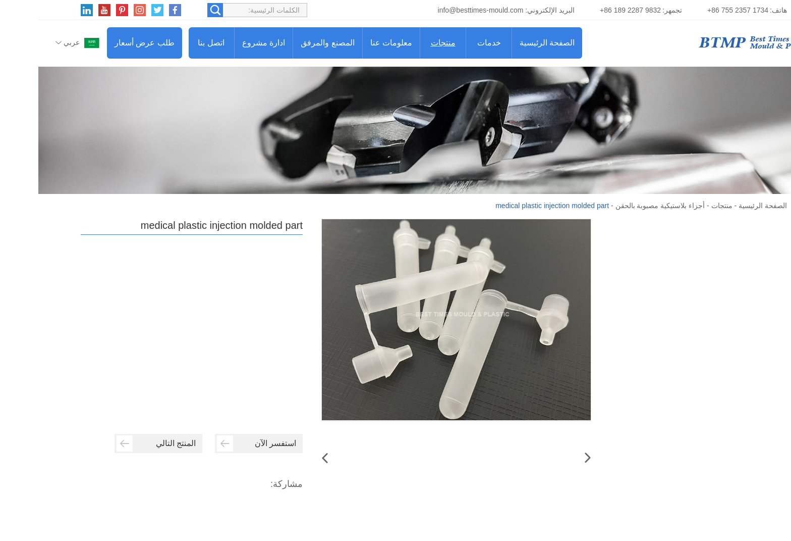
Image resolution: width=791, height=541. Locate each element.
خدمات (451, 42)
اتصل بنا (172, 42)
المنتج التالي (117, 443)
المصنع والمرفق (289, 42)
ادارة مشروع (225, 42)
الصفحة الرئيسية (508, 42)
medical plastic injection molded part (514, 206)
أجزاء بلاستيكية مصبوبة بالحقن (622, 206)
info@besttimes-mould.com (442, 10)
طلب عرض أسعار (106, 42)
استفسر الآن (218, 443)
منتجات (404, 42)
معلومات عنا (353, 42)
